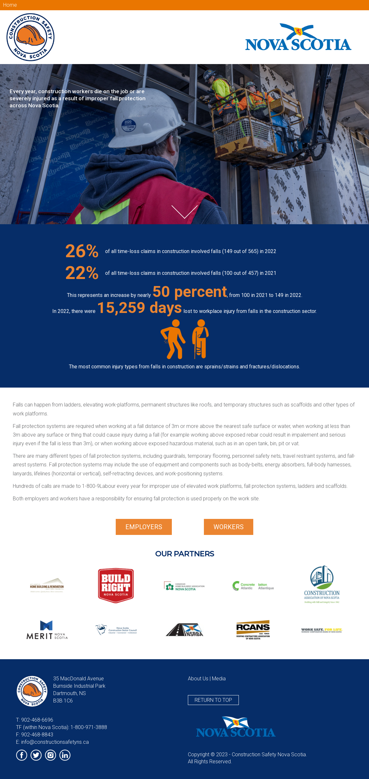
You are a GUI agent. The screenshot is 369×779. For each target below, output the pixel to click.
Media (219, 679)
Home (10, 5)
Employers (143, 527)
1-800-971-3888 (89, 727)
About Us (198, 679)
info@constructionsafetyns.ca (55, 742)
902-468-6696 (37, 720)
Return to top (213, 700)
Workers (229, 527)
